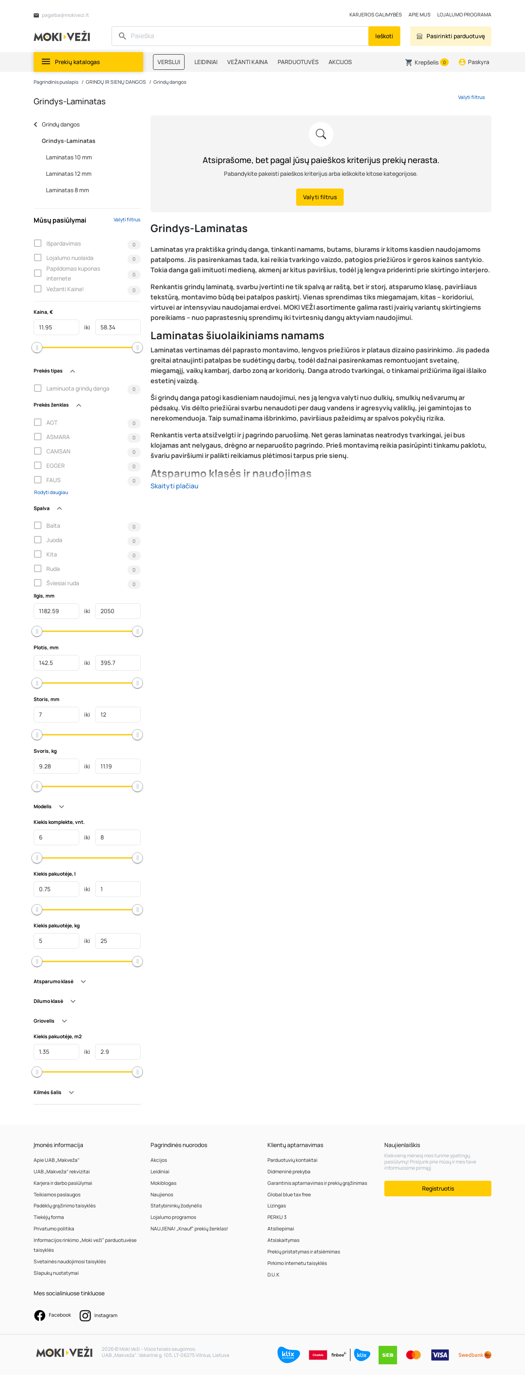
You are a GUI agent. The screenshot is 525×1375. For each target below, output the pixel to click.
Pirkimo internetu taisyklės (297, 1263)
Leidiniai (160, 1171)
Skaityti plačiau (175, 485)
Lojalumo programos (173, 1217)
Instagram (98, 1315)
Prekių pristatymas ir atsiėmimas (303, 1251)
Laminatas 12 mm (68, 173)
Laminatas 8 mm (67, 190)
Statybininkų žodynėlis (176, 1205)
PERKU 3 (277, 1217)
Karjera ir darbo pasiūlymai (63, 1183)
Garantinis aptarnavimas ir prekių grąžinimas (317, 1183)
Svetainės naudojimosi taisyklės (70, 1261)
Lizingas (276, 1205)
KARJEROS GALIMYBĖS (375, 14)
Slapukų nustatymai (56, 1272)
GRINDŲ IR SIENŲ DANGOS (116, 81)
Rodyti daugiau (51, 492)
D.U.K (273, 1274)
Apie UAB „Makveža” (57, 1160)
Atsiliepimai (280, 1228)
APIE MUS (420, 14)
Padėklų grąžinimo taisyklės (65, 1205)
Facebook (52, 1315)
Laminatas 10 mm (69, 157)
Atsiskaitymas (283, 1240)
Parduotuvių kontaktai (292, 1160)
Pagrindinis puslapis (56, 81)
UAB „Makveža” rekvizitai (62, 1171)
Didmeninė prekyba (288, 1171)
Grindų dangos (169, 81)
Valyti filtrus (127, 219)
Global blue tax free (289, 1194)
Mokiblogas (163, 1183)
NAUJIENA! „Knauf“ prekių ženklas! (189, 1228)
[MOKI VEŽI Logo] (63, 35)
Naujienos (162, 1194)
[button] (427, 62)
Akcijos (159, 1160)
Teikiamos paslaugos (57, 1194)
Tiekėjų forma (49, 1217)
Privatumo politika (54, 1228)
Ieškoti (384, 36)
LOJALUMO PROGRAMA (464, 14)
